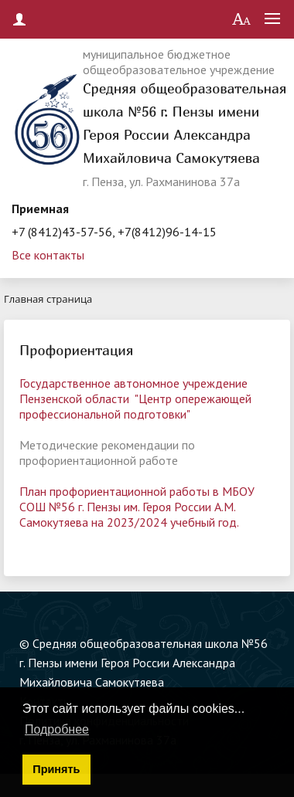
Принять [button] (56, 769)
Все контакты (48, 255)
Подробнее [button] (57, 729)
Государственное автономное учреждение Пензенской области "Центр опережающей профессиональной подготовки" (135, 398)
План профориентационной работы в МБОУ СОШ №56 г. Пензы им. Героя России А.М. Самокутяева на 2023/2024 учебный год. (137, 506)
